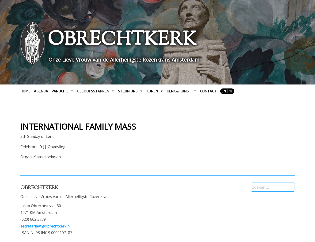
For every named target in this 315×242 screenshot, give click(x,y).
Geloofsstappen (93, 91)
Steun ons (128, 91)
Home (25, 91)
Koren (152, 91)
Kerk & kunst (179, 91)
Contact (208, 91)
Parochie (60, 91)
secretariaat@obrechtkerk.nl (45, 226)
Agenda (41, 91)
